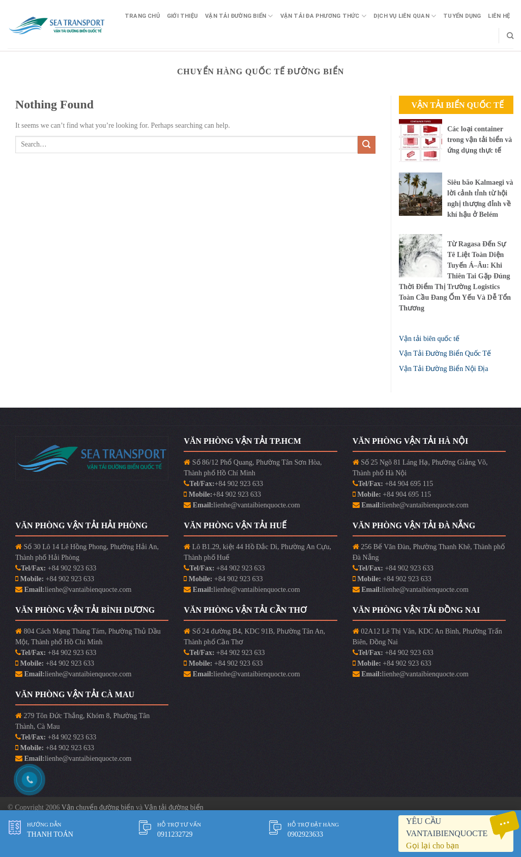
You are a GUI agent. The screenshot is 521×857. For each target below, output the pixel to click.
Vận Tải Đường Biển (239, 16)
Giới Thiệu (182, 16)
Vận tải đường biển (173, 807)
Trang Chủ (142, 16)
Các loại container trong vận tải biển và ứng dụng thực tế (479, 139)
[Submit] (366, 145)
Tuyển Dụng (462, 16)
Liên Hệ (499, 16)
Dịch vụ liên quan (404, 16)
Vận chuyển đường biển (99, 807)
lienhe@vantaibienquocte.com (256, 505)
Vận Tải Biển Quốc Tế (457, 105)
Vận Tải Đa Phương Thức (323, 16)
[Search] (510, 35)
